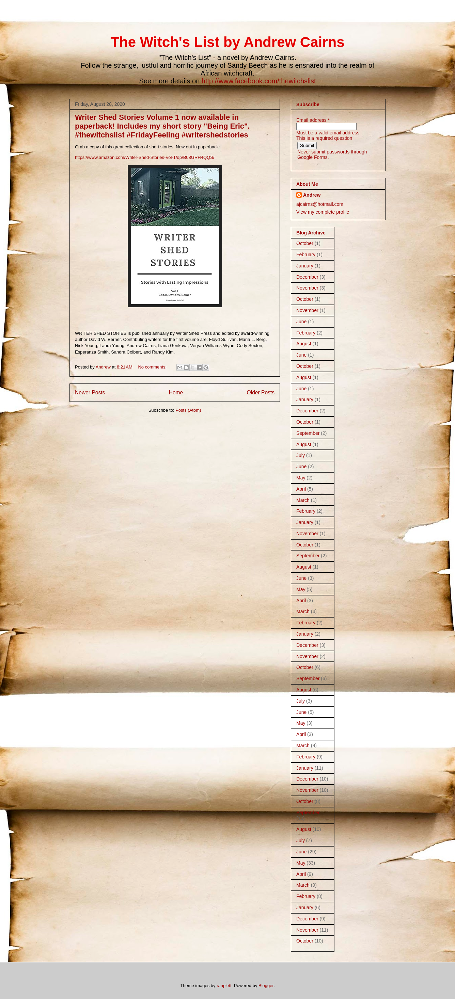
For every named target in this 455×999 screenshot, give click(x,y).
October (304, 243)
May (300, 477)
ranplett (224, 985)
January (304, 265)
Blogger (265, 985)
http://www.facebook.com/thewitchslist (259, 81)
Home (176, 392)
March (303, 500)
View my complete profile (322, 212)
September (307, 433)
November (307, 288)
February (305, 254)
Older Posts (260, 392)
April (301, 489)
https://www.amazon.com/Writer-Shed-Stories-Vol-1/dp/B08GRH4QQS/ (144, 157)
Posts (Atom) (188, 410)
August (303, 343)
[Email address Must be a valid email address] (326, 126)
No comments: (153, 367)
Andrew (311, 195)
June (301, 321)
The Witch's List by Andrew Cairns (227, 42)
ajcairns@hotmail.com (319, 204)
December (307, 277)
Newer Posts (90, 392)
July (300, 455)
